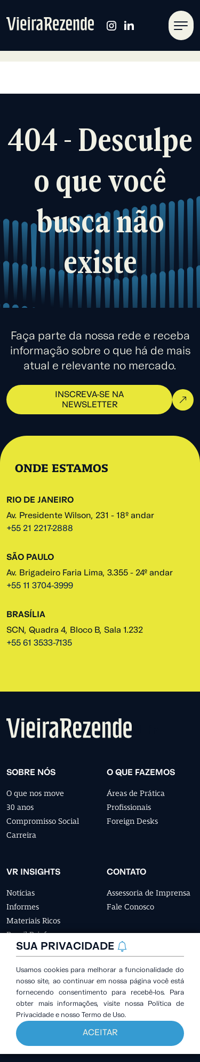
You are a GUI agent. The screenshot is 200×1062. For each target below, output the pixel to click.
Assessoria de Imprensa (148, 893)
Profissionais (129, 807)
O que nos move (35, 793)
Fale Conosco (130, 906)
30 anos (20, 807)
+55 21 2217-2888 (39, 529)
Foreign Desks (132, 821)
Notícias (20, 893)
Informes (22, 906)
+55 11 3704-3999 (39, 586)
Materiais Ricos (33, 920)
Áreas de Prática (136, 793)
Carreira (21, 835)
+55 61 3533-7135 (39, 643)
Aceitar (100, 1033)
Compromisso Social (42, 821)
